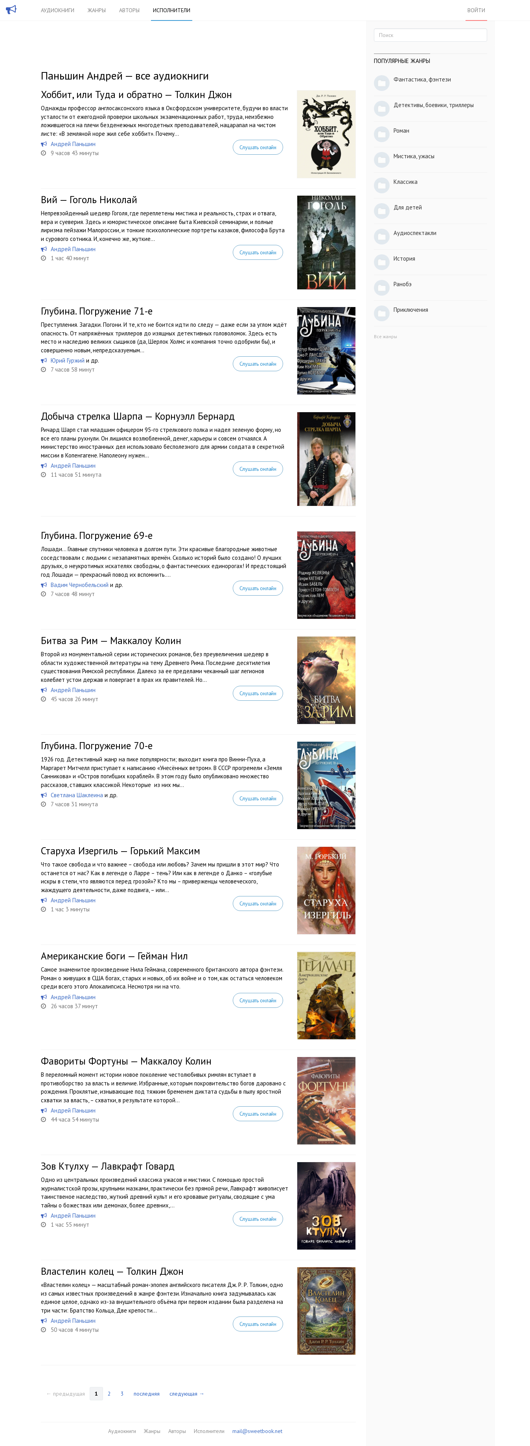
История (404, 258)
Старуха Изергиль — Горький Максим (120, 850)
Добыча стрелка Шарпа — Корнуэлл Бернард (138, 416)
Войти (476, 10)
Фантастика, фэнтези (422, 79)
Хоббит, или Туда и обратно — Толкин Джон (136, 94)
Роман (401, 130)
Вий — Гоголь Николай (89, 199)
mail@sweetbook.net (257, 1431)
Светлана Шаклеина (77, 795)
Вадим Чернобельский (80, 585)
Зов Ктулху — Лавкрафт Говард (108, 1166)
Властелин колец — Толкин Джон (112, 1271)
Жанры (97, 10)
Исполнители (171, 10)
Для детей (408, 207)
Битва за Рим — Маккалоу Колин (111, 640)
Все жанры (385, 336)
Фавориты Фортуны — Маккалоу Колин (126, 1061)
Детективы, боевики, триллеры (434, 105)
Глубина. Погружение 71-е (97, 311)
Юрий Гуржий (68, 360)
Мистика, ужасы (414, 156)
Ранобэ (403, 284)
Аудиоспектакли (415, 233)
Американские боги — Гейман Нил (114, 956)
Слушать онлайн (257, 147)
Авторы (129, 10)
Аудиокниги (57, 10)
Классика (406, 181)
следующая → (186, 1393)
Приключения (411, 309)
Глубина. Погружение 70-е (97, 745)
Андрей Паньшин (73, 144)
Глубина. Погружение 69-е (97, 535)
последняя (147, 1393)
